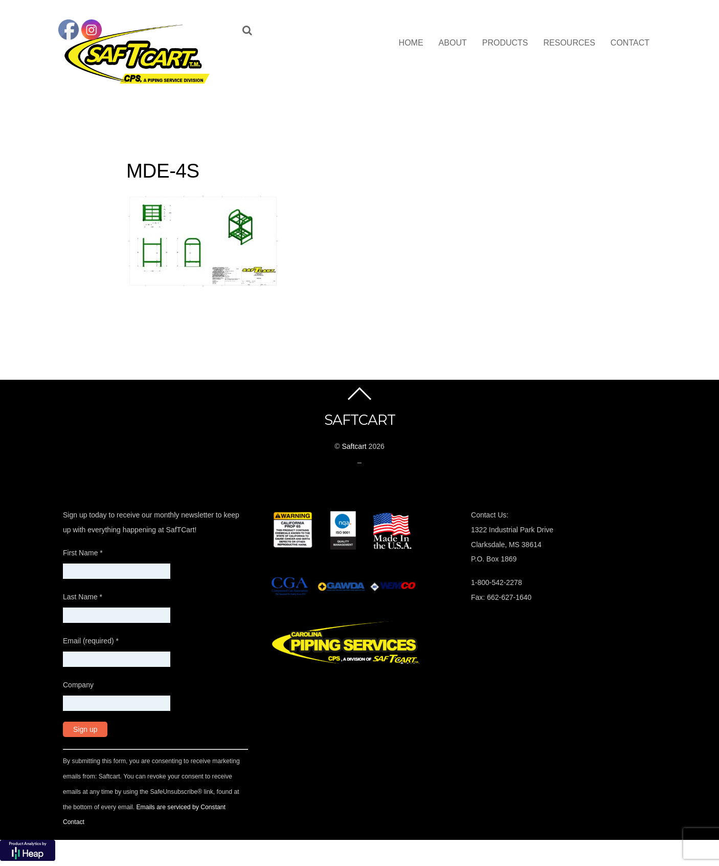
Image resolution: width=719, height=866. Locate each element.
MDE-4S (162, 171)
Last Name (82, 597)
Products (505, 42)
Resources (569, 42)
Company (78, 685)
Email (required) (91, 641)
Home (411, 42)
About (453, 42)
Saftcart (354, 446)
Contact (630, 42)
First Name (83, 553)
